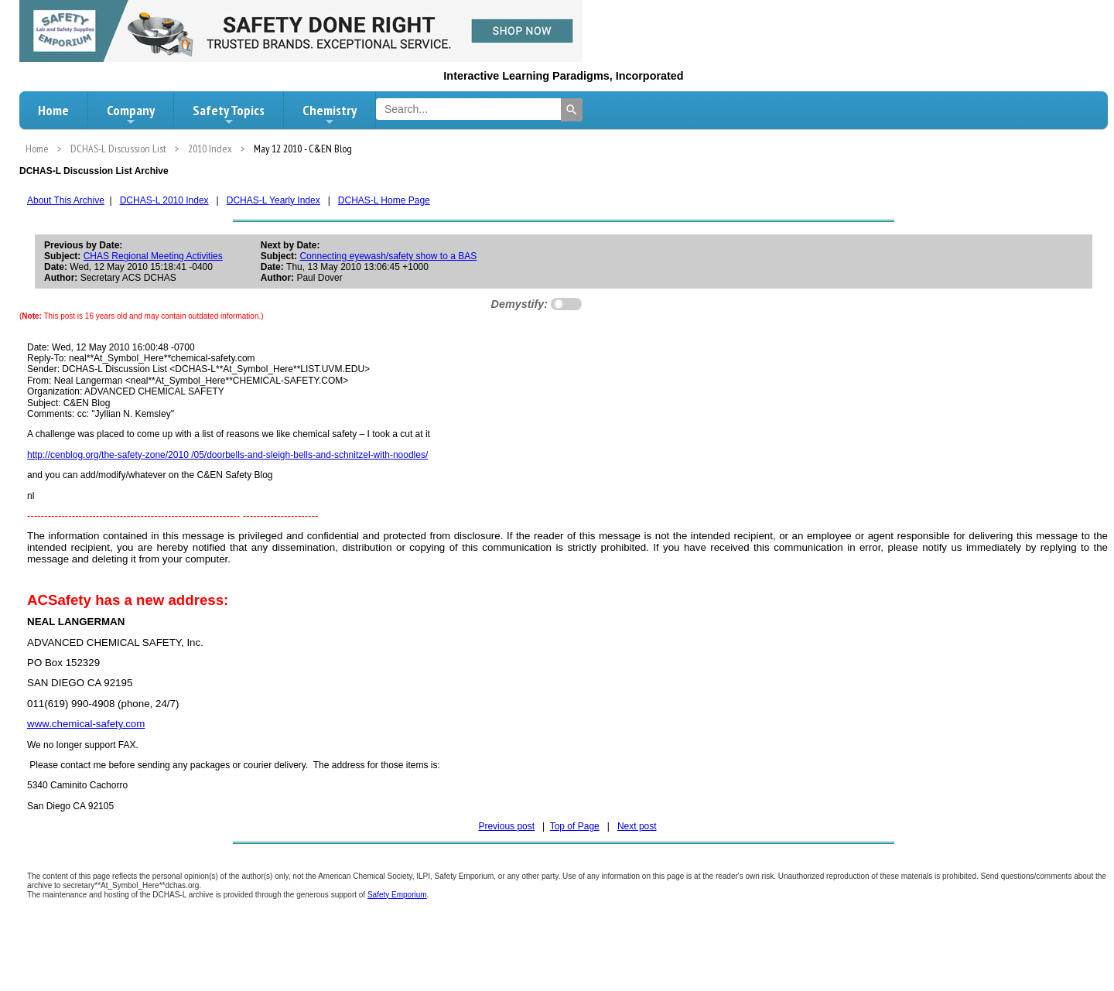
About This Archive (65, 200)
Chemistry (329, 114)
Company (131, 114)
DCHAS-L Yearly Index (273, 200)
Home (53, 110)
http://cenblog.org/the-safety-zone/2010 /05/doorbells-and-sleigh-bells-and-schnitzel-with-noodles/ (227, 454)
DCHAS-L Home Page (384, 200)
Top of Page (575, 826)
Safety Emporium (397, 894)
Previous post (506, 826)
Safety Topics (229, 114)
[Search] (572, 109)
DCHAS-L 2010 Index (164, 200)
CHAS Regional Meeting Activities (153, 256)
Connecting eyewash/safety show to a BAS (388, 256)
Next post (637, 826)
